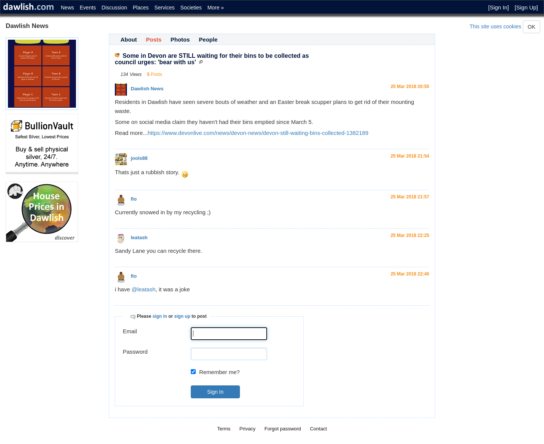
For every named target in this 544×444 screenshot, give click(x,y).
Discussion (114, 8)
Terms (223, 429)
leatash (139, 237)
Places (141, 8)
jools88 (139, 158)
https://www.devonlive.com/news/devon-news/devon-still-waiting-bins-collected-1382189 (258, 133)
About (129, 39)
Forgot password (282, 429)
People (208, 39)
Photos (180, 39)
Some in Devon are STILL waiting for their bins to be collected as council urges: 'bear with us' (212, 59)
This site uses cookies (495, 26)
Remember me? (219, 372)
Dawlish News (147, 88)
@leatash (143, 289)
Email (130, 331)
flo (134, 199)
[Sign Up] (526, 7)
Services (165, 8)
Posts (154, 39)
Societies (191, 8)
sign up (182, 316)
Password (135, 351)
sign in (160, 316)
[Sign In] (498, 7)
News (67, 8)
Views (136, 74)
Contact (318, 429)
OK (531, 27)
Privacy (248, 429)
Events (88, 8)
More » (215, 8)
